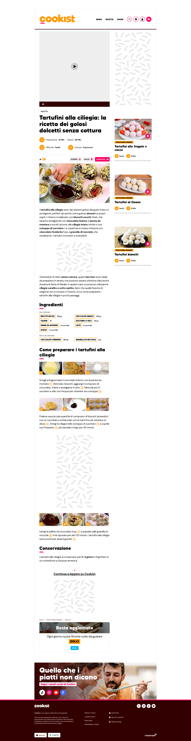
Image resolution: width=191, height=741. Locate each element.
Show (120, 19)
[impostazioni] (133, 722)
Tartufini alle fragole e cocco (131, 148)
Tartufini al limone (128, 202)
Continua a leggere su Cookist (74, 574)
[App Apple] (40, 735)
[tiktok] (42, 692)
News (99, 19)
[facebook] (63, 692)
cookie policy (90, 717)
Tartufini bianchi (126, 254)
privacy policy (90, 713)
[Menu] (148, 19)
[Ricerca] (129, 19)
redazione (88, 721)
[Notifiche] (136, 19)
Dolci (41, 620)
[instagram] (49, 692)
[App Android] (54, 735)
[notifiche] (133, 713)
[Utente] (142, 19)
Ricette (109, 19)
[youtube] (56, 692)
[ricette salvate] (133, 717)
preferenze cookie (92, 724)
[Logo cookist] (57, 19)
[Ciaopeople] (151, 735)
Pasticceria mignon (54, 620)
